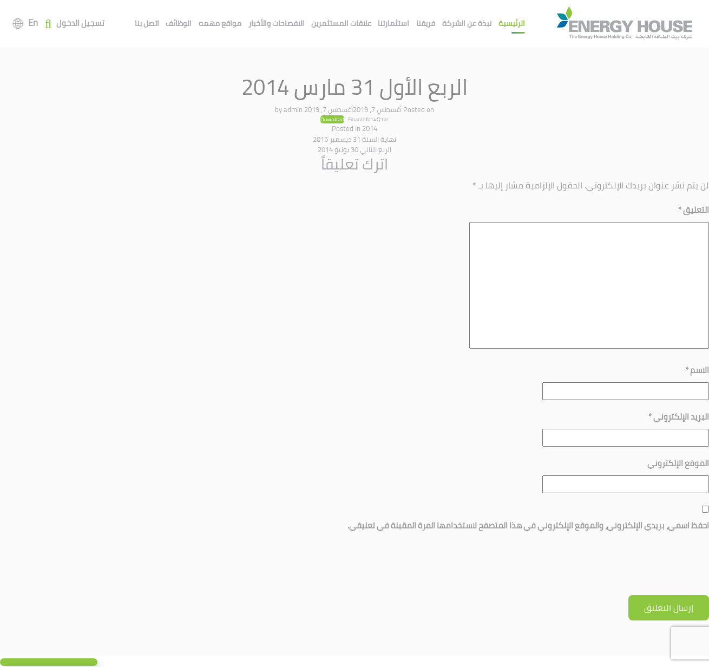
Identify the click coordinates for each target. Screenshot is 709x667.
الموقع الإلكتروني (678, 463)
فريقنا (425, 23)
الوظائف (179, 23)
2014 (369, 128)
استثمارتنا (393, 23)
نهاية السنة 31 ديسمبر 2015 (354, 139)
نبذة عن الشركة (466, 23)
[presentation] (626, 568)
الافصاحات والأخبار (276, 23)
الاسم (697, 370)
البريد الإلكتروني (678, 416)
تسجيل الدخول (80, 23)
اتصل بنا (147, 23)
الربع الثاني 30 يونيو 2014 (354, 149)
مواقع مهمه (220, 23)
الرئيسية (511, 23)
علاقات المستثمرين (341, 23)
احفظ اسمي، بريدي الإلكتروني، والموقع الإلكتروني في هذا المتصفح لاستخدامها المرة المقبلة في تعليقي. (528, 525)
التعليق (693, 210)
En (33, 22)
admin (293, 109)
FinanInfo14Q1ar (368, 119)
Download (332, 119)
